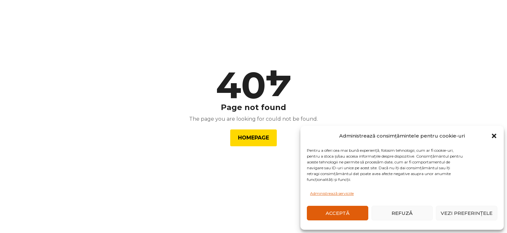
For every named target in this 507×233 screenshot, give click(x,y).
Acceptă (338, 213)
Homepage (253, 138)
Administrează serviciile (332, 193)
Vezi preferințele (466, 213)
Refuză (402, 213)
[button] (494, 136)
